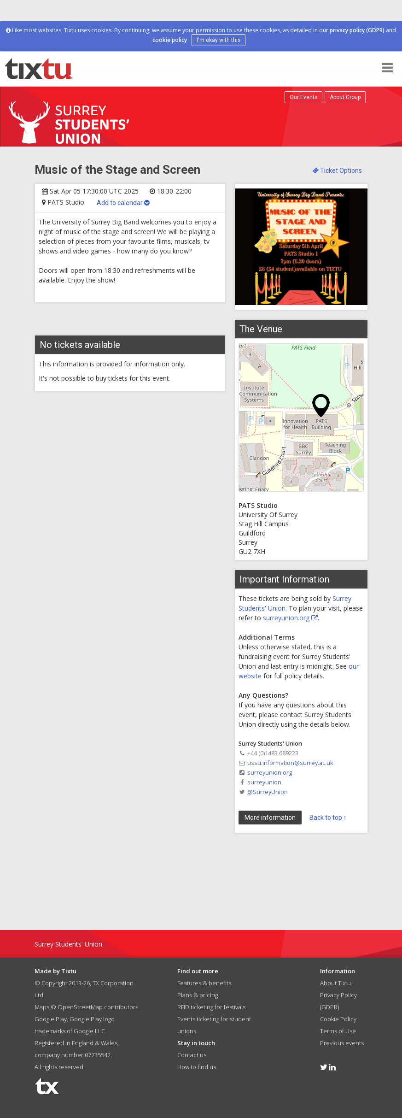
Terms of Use (338, 1031)
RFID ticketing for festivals (211, 1007)
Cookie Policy (338, 1019)
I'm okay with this (218, 40)
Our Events (303, 97)
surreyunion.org (290, 617)
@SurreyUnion (267, 792)
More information (270, 817)
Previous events (342, 1043)
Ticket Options (337, 170)
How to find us (196, 1067)
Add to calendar (123, 202)
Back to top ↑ (328, 817)
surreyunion (264, 782)
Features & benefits (204, 983)
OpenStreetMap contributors (98, 1007)
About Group (345, 97)
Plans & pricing (197, 995)
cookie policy (169, 40)
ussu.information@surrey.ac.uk (290, 763)
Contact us (191, 1055)
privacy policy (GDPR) (357, 30)
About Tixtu (335, 983)
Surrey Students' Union (68, 944)
